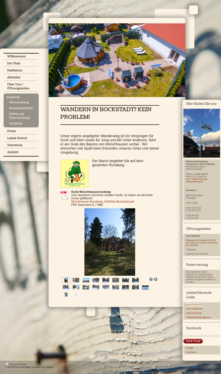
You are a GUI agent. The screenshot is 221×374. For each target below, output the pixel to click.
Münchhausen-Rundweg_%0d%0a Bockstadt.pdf (102, 201)
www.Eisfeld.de (193, 304)
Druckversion (13, 364)
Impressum (191, 352)
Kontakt (208, 279)
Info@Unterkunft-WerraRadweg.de (197, 180)
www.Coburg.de (193, 313)
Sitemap (23, 364)
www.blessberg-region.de (199, 317)
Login (204, 363)
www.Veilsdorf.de (194, 309)
